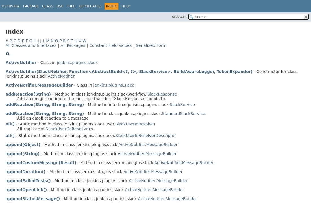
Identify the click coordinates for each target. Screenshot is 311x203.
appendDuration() (25, 171)
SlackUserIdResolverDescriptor (145, 135)
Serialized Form (151, 45)
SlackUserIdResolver (135, 124)
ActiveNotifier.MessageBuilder (39, 85)
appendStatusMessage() (33, 199)
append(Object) (23, 144)
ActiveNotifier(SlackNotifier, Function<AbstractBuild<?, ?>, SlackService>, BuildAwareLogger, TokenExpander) (129, 71)
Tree (71, 6)
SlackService (182, 104)
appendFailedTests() (28, 180)
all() (10, 124)
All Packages (72, 45)
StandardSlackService (183, 113)
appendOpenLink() (26, 189)
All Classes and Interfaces (31, 45)
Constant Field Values (110, 45)
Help (125, 6)
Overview (11, 6)
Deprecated (90, 6)
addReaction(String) (28, 94)
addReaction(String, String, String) (45, 104)
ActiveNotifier (21, 62)
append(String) (23, 153)
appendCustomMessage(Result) (41, 162)
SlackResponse (162, 94)
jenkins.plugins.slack (77, 62)
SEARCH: (179, 17)
